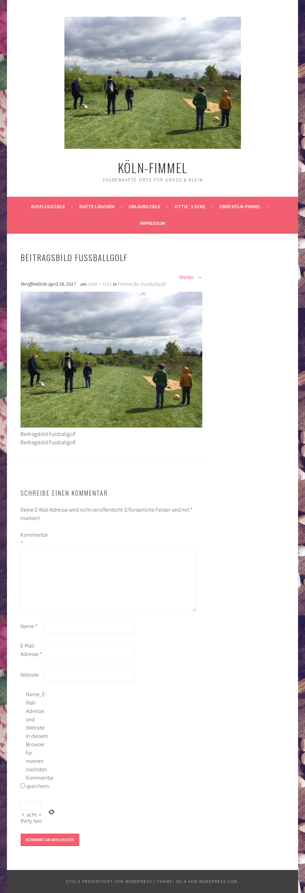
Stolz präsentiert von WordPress (109, 881)
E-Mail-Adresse (31, 649)
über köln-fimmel (240, 206)
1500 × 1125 (100, 284)
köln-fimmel (153, 167)
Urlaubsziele (144, 206)
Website (30, 674)
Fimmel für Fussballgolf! (142, 284)
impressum (152, 223)
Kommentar (32, 538)
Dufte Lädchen (97, 206)
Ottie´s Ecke (189, 206)
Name (29, 626)
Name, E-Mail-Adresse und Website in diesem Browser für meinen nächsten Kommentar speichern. (37, 740)
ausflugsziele (48, 206)
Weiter (190, 277)
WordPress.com (218, 881)
